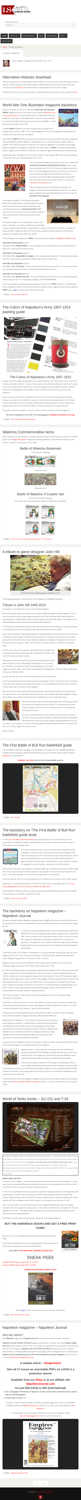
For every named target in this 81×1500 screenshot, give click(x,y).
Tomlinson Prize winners (38, 183)
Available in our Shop (25, 760)
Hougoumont (52, 1363)
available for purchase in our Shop (62, 415)
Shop (39, 1379)
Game (13, 419)
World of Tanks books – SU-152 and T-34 (35, 1099)
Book (12, 817)
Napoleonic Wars (20, 419)
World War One (22, 294)
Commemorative (24, 539)
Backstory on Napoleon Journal (22, 1357)
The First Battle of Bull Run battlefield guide (37, 745)
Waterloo (49, 539)
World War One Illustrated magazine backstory (40, 105)
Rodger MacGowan (19, 439)
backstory (14, 294)
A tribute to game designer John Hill (31, 552)
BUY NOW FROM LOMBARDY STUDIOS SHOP (36, 1251)
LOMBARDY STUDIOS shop (66, 238)
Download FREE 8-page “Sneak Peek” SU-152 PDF (20, 1262)
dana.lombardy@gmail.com (30, 1416)
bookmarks (14, 539)
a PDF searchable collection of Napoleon (26, 1082)
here (75, 92)
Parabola (40, 1492)
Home (5, 47)
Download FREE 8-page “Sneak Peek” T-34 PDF (19, 1265)
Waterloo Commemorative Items (28, 432)
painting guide (30, 419)
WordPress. (49, 1492)
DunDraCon (19, 87)
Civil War (17, 817)
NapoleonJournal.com (40, 1383)
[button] (36, 806)
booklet (21, 839)
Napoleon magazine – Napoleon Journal (35, 1327)
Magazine (14, 1473)
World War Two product (22, 1315)
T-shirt (43, 539)
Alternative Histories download (27, 77)
